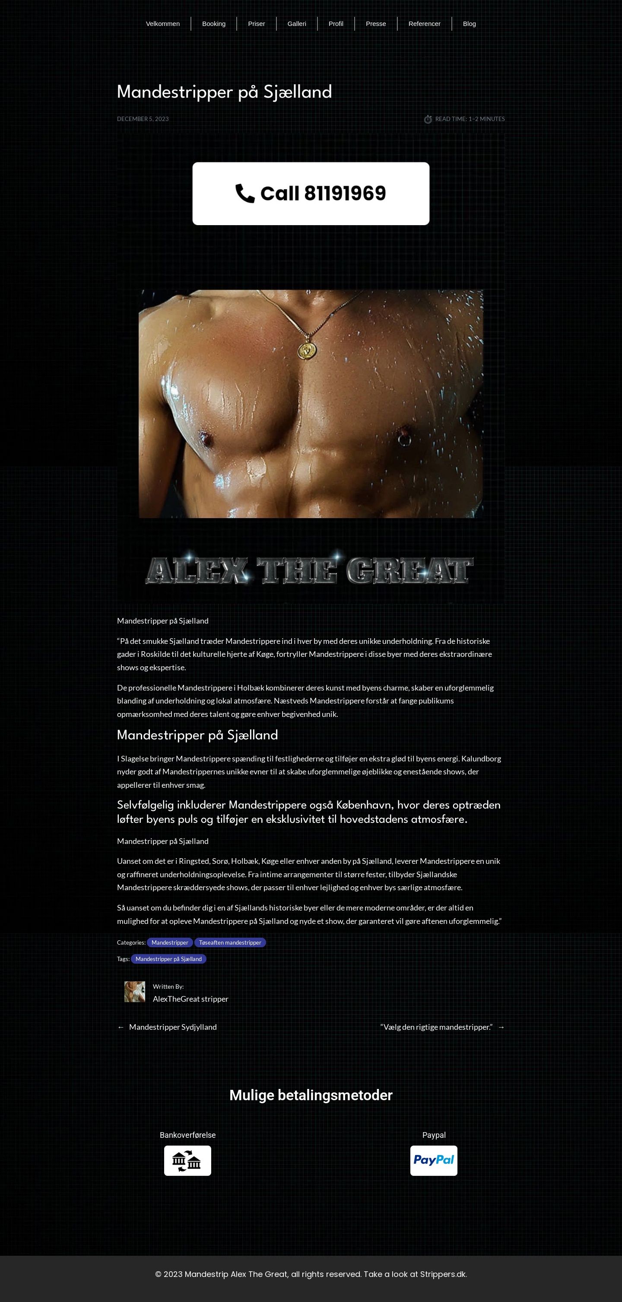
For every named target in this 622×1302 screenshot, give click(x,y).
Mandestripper (170, 942)
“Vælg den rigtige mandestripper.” (437, 1026)
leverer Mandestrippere (435, 861)
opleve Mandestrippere (208, 921)
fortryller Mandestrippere (320, 654)
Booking (213, 23)
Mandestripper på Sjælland (169, 958)
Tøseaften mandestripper (230, 942)
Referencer (425, 23)
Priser (256, 23)
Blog (469, 23)
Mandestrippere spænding (220, 758)
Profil (336, 23)
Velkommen (163, 23)
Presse (376, 23)
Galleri (297, 23)
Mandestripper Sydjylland (173, 1026)
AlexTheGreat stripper (190, 998)
